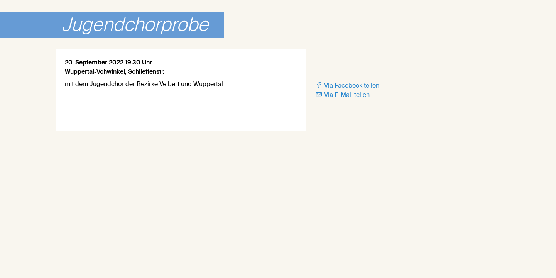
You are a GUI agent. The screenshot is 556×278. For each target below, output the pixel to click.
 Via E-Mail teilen (342, 95)
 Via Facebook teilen (347, 85)
